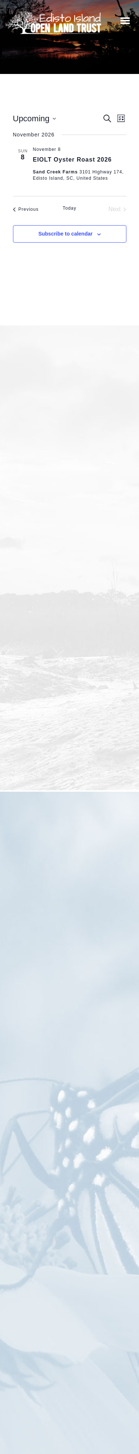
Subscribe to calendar (65, 234)
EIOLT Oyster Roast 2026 (72, 159)
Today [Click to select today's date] (69, 208)
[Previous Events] (26, 209)
